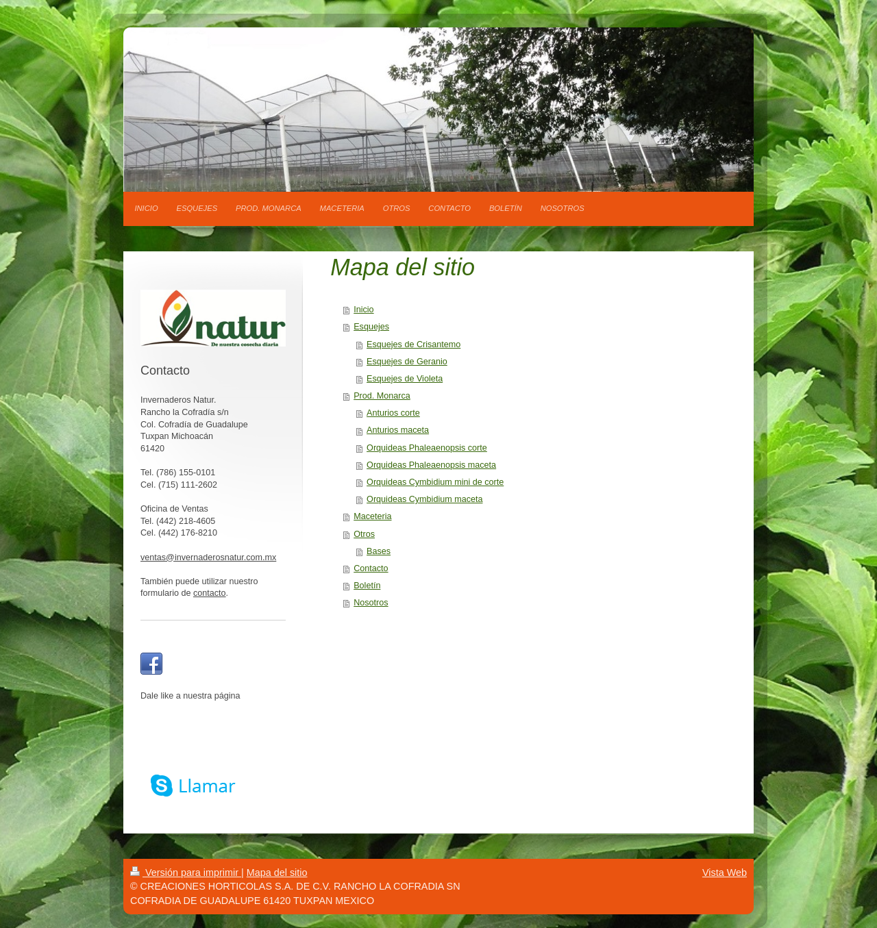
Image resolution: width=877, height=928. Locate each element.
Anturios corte (393, 413)
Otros (364, 534)
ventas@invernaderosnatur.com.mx (208, 557)
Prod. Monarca (382, 396)
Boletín (367, 585)
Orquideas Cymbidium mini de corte (435, 482)
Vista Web (724, 872)
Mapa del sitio (277, 872)
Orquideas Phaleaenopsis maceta (431, 465)
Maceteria (372, 516)
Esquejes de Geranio (407, 361)
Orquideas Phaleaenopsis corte (427, 448)
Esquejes (371, 326)
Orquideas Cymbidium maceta (424, 499)
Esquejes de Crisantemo (413, 344)
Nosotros (371, 602)
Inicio (363, 309)
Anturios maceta (398, 430)
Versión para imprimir (185, 872)
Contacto (371, 568)
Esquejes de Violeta (405, 379)
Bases (379, 551)
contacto (209, 593)
